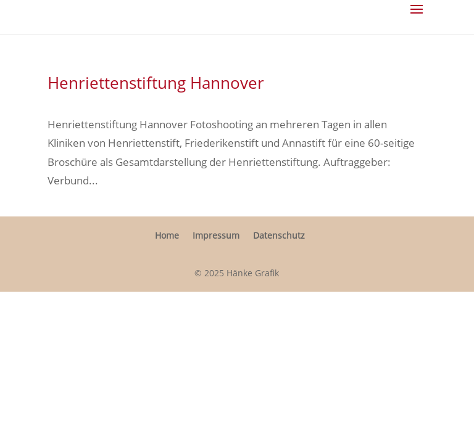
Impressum (216, 235)
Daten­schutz (279, 235)
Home (167, 235)
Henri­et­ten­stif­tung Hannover (156, 83)
